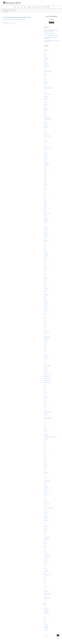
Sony (44, 535)
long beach (45, 357)
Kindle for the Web (47, 336)
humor (45, 284)
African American (46, 65)
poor (44, 453)
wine (44, 585)
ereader (45, 186)
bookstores (45, 104)
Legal (44, 347)
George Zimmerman (47, 213)
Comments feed (46, 610)
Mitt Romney (46, 397)
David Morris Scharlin (47, 148)
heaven (45, 259)
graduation (45, 230)
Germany (45, 217)
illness (45, 292)
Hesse (45, 263)
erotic (45, 190)
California (45, 113)
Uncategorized (46, 570)
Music (45, 409)
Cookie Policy (46, 630)
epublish (45, 182)
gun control (45, 240)
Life (44, 353)
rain (44, 476)
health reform (46, 253)
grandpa (45, 238)
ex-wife (45, 194)
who (17, 19)
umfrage (45, 568)
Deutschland (46, 159)
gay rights (45, 207)
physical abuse (46, 439)
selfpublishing (46, 520)
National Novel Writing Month (48, 418)
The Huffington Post (47, 556)
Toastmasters (46, 558)
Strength (45, 543)
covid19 (8, 19)
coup (44, 138)
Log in (45, 606)
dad (44, 144)
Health (45, 246)
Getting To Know (46, 221)
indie (44, 299)
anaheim (45, 73)
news (45, 422)
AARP (45, 52)
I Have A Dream (46, 288)
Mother (45, 405)
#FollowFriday (46, 50)
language (45, 345)
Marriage (45, 372)
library (45, 351)
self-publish (45, 514)
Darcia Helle (45, 146)
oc (44, 432)
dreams (45, 167)
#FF (44, 48)
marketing (45, 370)
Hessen (45, 265)
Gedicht (45, 209)
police (45, 447)
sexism (45, 524)
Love (44, 361)
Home (14, 7)
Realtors (45, 485)
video (45, 572)
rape (44, 478)
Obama (45, 428)
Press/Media (29, 7)
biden (45, 90)
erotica (45, 192)
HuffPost (45, 282)
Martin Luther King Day (47, 378)
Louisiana (45, 359)
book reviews (46, 98)
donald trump (11, 19)
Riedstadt (45, 495)
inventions (45, 313)
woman (45, 587)
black (44, 92)
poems (45, 443)
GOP (14, 19)
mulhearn (45, 407)
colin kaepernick (46, 127)
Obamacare (45, 430)
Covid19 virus (46, 142)
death (45, 150)
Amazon (45, 69)
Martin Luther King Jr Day (48, 382)
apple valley (45, 75)
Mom (44, 403)
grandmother (46, 236)
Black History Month (47, 94)
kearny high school (47, 332)
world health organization (23, 19)
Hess (44, 261)
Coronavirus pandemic (47, 136)
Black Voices (46, 96)
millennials (45, 393)
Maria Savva (45, 368)
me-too (45, 384)
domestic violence (46, 163)
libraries (45, 349)
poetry (45, 445)
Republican (45, 489)
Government (46, 228)
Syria (44, 549)
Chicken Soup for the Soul (48, 119)
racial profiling (46, 472)
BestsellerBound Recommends (48, 88)
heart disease (46, 255)
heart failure (46, 257)
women (45, 589)
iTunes (45, 322)
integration (45, 309)
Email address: (51, 19)
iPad (44, 315)
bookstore (45, 102)
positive (45, 455)
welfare (45, 579)
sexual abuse (46, 526)
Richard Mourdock (46, 493)
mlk (44, 399)
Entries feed (46, 608)
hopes (45, 276)
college (45, 129)
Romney (45, 499)
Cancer (45, 115)
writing (45, 595)
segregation (46, 512)
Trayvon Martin (46, 562)
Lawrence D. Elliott (6, 23)
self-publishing (46, 516)
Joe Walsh (45, 326)
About (18, 7)
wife (44, 583)
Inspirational (46, 305)
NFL (44, 424)
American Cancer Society (47, 71)
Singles (45, 533)
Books (21, 7)
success (45, 545)
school (45, 510)
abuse (45, 56)
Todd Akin (45, 560)
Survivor (45, 547)
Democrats (45, 152)
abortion (45, 54)
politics (45, 449)
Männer (45, 363)
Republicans (46, 491)
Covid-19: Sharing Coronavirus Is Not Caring (16, 18)
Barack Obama (46, 81)
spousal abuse (46, 539)
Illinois (45, 290)
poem (45, 441)
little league (45, 355)
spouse (45, 541)
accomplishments (46, 58)
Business (45, 111)
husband (45, 286)
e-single (45, 169)
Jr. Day (45, 330)
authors (45, 79)
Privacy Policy (46, 628)
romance (45, 497)
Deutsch (45, 157)
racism (45, 474)
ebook (45, 173)
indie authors (46, 303)
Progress (45, 468)
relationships (46, 487)
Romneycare (46, 501)
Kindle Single (46, 338)
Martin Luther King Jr (47, 380)
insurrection (46, 307)
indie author (46, 301)
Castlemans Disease (47, 117)
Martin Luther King (47, 376)
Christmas (45, 123)
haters (45, 244)
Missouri (45, 395)
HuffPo (45, 280)
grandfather (46, 234)
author (45, 77)
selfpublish (45, 518)
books (45, 100)
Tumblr (45, 566)
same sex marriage (46, 503)
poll (44, 451)
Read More (5, 21)
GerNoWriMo (46, 219)
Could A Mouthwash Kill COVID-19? (49, 33)
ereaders (45, 188)
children (45, 121)
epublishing (45, 184)
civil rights (45, 125)
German (45, 215)
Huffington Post (46, 278)
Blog (24, 7)
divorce (45, 161)
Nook (44, 426)
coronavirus (6, 11)
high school (45, 267)
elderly (45, 175)
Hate (44, 242)
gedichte (45, 211)
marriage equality (46, 374)
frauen (45, 205)
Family (45, 196)
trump (16, 19)
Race (44, 470)
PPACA (45, 462)
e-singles (45, 171)
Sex (44, 522)
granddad (45, 232)
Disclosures (35, 7)
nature (45, 420)
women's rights (46, 591)
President (45, 466)
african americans (46, 67)
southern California (47, 537)
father (45, 198)
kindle (45, 334)
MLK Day (45, 401)
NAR (44, 416)
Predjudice (45, 464)
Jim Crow (45, 324)
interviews (45, 311)
